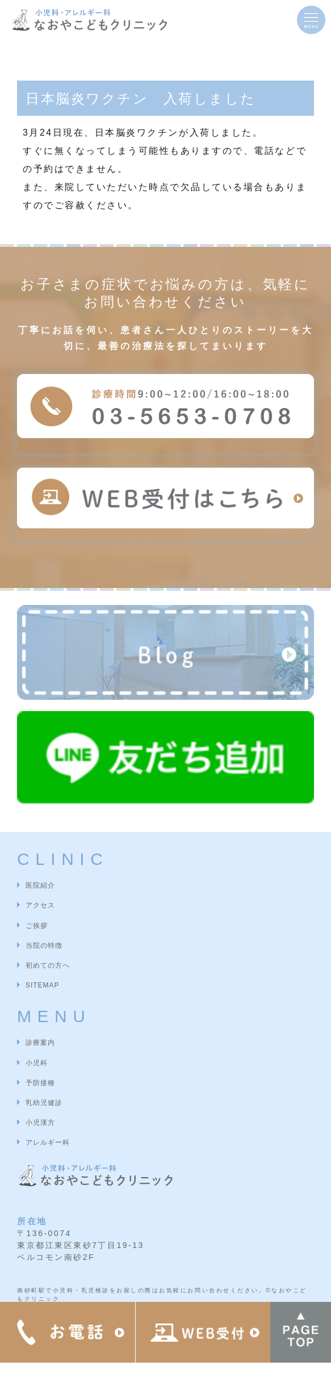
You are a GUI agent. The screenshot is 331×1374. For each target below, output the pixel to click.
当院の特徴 (44, 945)
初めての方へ (48, 965)
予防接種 (40, 1083)
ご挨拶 (37, 926)
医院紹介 (40, 885)
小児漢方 (40, 1123)
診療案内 (40, 1043)
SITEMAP (42, 985)
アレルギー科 (48, 1142)
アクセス (40, 905)
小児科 (37, 1063)
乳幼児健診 (44, 1103)
